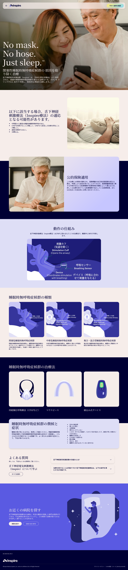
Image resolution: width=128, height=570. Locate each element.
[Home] (15, 5)
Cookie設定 (108, 566)
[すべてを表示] (16, 474)
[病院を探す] (15, 524)
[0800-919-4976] (31, 524)
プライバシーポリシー (99, 566)
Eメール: (118, 566)
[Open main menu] (6, 6)
